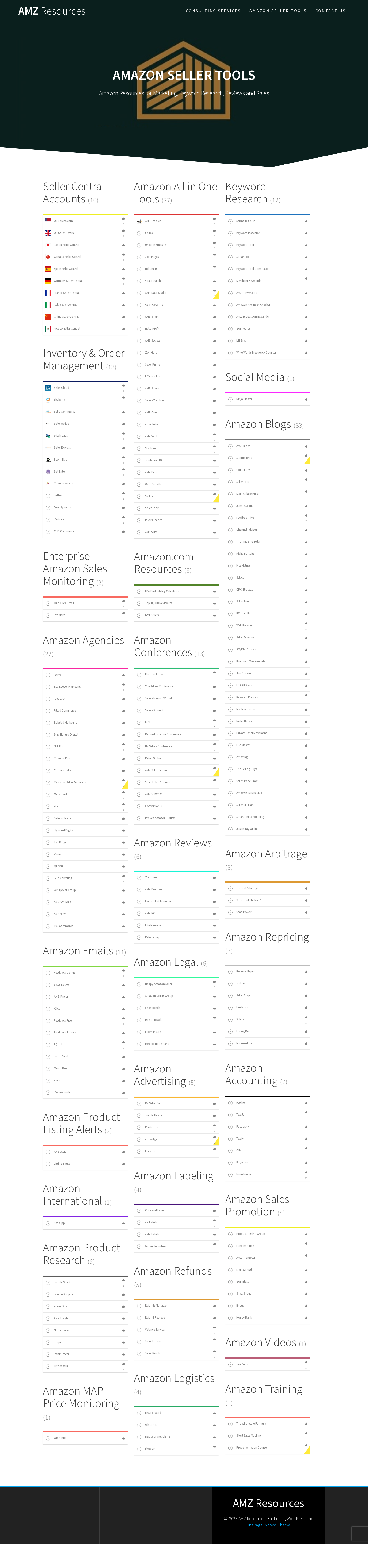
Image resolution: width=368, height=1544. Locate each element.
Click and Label (150, 1210)
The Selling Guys (242, 769)
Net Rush (55, 747)
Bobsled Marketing (61, 723)
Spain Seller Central (61, 269)
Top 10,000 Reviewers (154, 603)
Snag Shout (239, 1294)
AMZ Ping (146, 472)
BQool (53, 1045)
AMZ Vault (147, 436)
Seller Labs (238, 482)
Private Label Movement (247, 733)
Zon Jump (147, 878)
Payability (238, 1127)
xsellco (236, 984)
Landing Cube (241, 1246)
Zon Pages (147, 257)
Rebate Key (147, 937)
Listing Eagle (57, 1164)
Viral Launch (148, 281)
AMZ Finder (56, 997)
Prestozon (147, 1127)
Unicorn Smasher (151, 245)
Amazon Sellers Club (245, 793)
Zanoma (55, 854)
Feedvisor (238, 1007)
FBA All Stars (240, 685)
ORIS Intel (55, 1438)
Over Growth (148, 484)
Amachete (147, 424)
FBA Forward (148, 1413)
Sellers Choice (58, 818)
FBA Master (239, 745)
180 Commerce (59, 926)
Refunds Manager (151, 1306)
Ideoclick (55, 699)
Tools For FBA (149, 460)
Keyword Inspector (244, 233)
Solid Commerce (60, 412)
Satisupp (55, 1223)
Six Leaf (145, 496)
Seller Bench (148, 1008)
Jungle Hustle (149, 1115)
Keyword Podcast (243, 697)
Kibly (52, 1009)
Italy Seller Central (61, 305)
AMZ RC (145, 913)
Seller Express (58, 448)
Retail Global (148, 758)
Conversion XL (149, 806)
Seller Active (57, 424)
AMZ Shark (147, 317)
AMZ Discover (149, 889)
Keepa (53, 1342)
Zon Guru (146, 353)
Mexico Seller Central (62, 329)
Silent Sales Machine (244, 1436)
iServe (53, 675)
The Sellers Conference (154, 687)
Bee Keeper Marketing (63, 687)
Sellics (144, 233)
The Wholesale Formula (247, 1424)
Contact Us (330, 10)
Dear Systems (58, 508)
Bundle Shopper (59, 1294)
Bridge (236, 1306)
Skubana (55, 400)
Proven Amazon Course (155, 818)
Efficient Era (148, 377)
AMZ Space (147, 389)
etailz (53, 806)
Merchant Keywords (244, 281)
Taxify (236, 1139)
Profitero (55, 615)
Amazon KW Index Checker (249, 305)
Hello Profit (147, 329)
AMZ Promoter (241, 1258)
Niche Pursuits (241, 554)
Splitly (236, 1019)
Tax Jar (236, 1115)
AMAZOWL (56, 914)
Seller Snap (239, 996)
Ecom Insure (148, 1032)
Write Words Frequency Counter (252, 353)
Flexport (145, 1449)
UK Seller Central (60, 233)
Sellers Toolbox (150, 401)
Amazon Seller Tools (278, 10)
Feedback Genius (60, 973)
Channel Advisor (60, 484)
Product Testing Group (246, 1234)
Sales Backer (57, 985)
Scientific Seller (241, 221)
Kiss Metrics (239, 566)
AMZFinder (239, 446)
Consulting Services (213, 10)
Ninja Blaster (240, 399)
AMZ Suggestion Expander (248, 317)
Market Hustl (240, 1270)
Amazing (238, 757)
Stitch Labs (56, 436)
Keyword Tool (241, 245)
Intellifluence (148, 925)
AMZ (52, 10)
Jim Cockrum (240, 673)
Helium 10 (146, 269)
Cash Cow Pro (149, 305)
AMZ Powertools (242, 293)
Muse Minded (240, 1175)
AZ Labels (146, 1222)
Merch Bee (56, 1068)
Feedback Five (241, 518)
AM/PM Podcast (242, 649)
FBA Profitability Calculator (157, 591)
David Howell (149, 1020)
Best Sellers (147, 615)
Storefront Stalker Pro (246, 900)
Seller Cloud (57, 388)
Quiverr (54, 866)
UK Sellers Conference (154, 746)
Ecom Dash (57, 460)
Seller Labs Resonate (153, 782)
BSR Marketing (58, 878)
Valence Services (150, 1330)
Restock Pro (57, 519)
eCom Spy (56, 1306)
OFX (235, 1151)
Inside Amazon (241, 709)
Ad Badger (147, 1139)
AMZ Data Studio (151, 293)
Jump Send (56, 1057)
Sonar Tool (239, 257)
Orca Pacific (57, 794)
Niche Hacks (240, 721)
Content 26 (239, 470)
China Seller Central (62, 317)
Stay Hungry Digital (61, 735)
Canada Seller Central (63, 257)
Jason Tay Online (243, 829)
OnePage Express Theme (268, 1525)
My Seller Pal (148, 1103)
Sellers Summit (149, 710)
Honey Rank (240, 1318)
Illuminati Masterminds (246, 661)
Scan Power (239, 912)
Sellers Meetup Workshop (156, 698)
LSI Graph (238, 341)
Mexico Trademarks (152, 1044)
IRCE (143, 722)
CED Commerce (59, 531)
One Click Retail (59, 603)
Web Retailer (240, 626)
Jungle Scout (240, 506)
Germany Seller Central (64, 281)
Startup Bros (240, 458)
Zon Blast (238, 1282)
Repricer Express (242, 972)
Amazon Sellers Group (154, 996)
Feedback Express (60, 1033)
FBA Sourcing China (153, 1437)
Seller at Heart (241, 805)
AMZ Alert (55, 1152)
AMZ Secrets (148, 341)
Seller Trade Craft (243, 781)
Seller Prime (148, 365)
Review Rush (57, 1092)
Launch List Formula (153, 901)
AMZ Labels (147, 1234)
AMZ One (146, 413)
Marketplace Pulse (243, 494)
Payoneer (238, 1163)
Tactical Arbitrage (243, 888)
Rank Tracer (57, 1354)
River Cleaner (149, 520)
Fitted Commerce (60, 711)
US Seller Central (59, 221)
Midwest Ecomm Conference (158, 734)
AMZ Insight (57, 1318)
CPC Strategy (240, 590)
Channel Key (57, 759)
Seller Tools (147, 508)
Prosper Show (149, 675)
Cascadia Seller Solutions (65, 782)
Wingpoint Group (60, 890)
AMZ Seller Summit (152, 770)
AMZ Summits (149, 794)
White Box (147, 1425)
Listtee (53, 496)
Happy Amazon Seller (154, 984)
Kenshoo (146, 1151)
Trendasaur (56, 1366)
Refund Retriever (151, 1318)
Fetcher (236, 1103)
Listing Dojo (240, 1031)
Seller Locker (148, 1342)
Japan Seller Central (62, 245)
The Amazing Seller (244, 542)
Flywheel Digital (59, 830)
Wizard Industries (151, 1246)
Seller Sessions (241, 637)
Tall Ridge (55, 842)
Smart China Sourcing (246, 817)
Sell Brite (55, 472)
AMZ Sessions (58, 902)
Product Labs (58, 771)
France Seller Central (62, 293)
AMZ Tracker (148, 221)
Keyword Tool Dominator (248, 269)
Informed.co (240, 1043)
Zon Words (239, 329)
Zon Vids (238, 1364)
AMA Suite (146, 532)
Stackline (146, 448)
